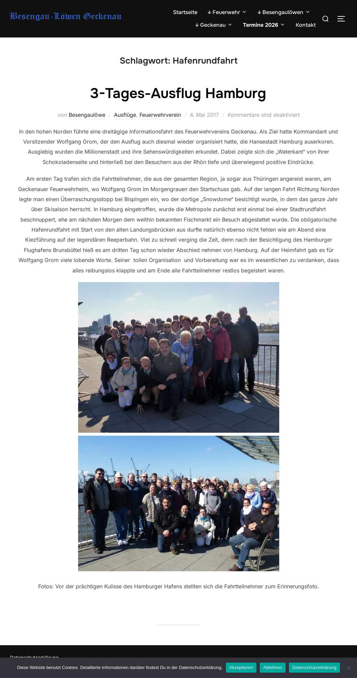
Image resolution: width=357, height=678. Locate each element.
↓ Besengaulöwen (284, 12)
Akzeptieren (241, 667)
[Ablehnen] (348, 667)
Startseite (185, 12)
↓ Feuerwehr (227, 12)
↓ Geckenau (214, 24)
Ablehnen (272, 667)
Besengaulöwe (87, 114)
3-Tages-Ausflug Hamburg (178, 93)
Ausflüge (125, 114)
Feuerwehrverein (160, 114)
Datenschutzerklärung (314, 667)
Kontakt (306, 24)
